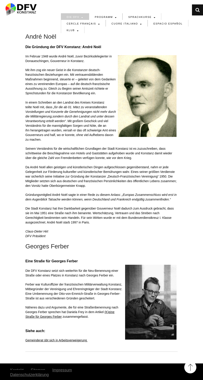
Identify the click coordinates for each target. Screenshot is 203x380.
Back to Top (190, 367)
